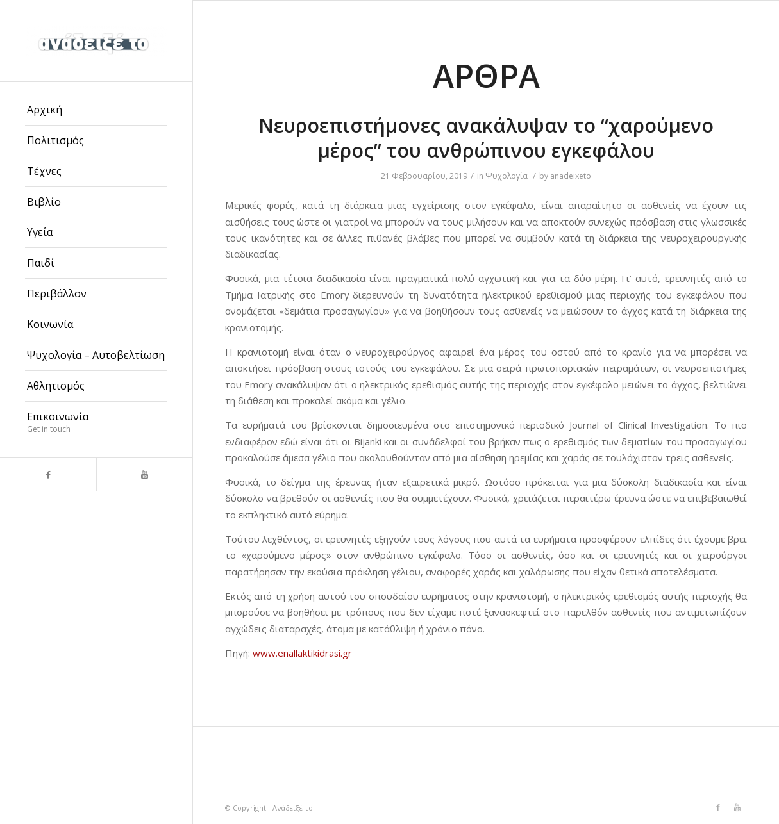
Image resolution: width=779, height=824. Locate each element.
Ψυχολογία (506, 175)
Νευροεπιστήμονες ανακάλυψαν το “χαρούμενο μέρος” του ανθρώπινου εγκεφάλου (486, 137)
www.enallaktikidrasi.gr (302, 653)
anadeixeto (570, 175)
